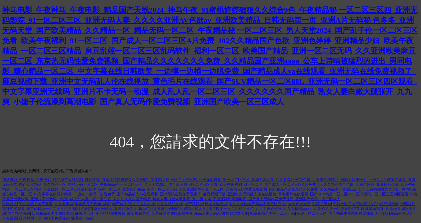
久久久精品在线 (170, 204)
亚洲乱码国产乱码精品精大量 (182, 209)
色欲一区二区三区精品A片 (355, 204)
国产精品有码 (19, 213)
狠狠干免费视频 (56, 218)
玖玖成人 (9, 204)
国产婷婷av (193, 204)
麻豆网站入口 (105, 209)
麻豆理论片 (84, 213)
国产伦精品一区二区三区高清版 (52, 209)
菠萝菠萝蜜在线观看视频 (172, 213)
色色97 (86, 209)
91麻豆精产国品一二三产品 (272, 213)
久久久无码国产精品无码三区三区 (257, 204)
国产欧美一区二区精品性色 (231, 209)
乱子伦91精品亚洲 (390, 213)
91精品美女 (321, 204)
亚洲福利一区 (30, 218)
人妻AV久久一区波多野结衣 (336, 209)
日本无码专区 (216, 204)
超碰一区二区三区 (312, 213)
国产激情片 (127, 209)
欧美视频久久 (138, 213)
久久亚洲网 (64, 204)
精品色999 (147, 209)
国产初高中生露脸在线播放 (351, 213)
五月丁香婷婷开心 (270, 209)
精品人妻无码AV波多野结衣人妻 (221, 213)
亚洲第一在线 (82, 218)
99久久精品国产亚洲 (36, 204)
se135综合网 (389, 204)
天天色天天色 (299, 204)
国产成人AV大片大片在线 (133, 204)
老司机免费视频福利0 (93, 204)
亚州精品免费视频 (110, 213)
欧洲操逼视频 (372, 209)
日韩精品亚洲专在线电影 (52, 213)
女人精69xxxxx (299, 209)
